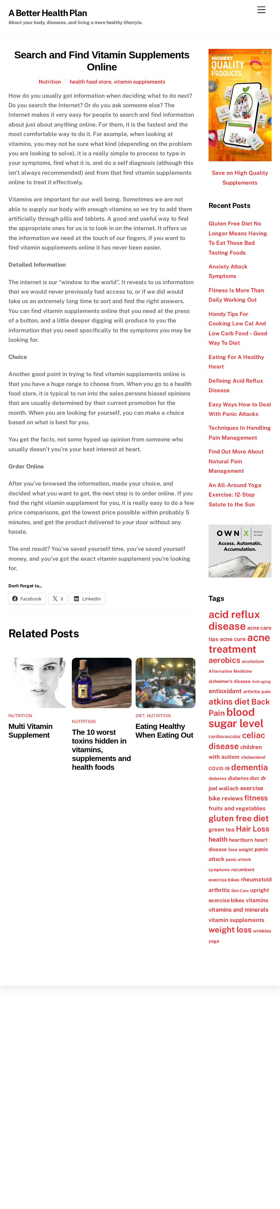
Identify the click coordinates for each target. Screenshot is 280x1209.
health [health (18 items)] (218, 839)
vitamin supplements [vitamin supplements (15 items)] (236, 919)
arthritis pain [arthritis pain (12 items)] (257, 691)
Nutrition (50, 81)
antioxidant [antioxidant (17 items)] (225, 691)
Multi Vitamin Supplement (30, 730)
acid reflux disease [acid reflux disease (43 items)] (234, 619)
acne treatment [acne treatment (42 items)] (239, 642)
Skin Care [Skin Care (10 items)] (240, 890)
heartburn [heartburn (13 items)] (241, 840)
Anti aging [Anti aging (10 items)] (261, 681)
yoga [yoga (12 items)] (214, 941)
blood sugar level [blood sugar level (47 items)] (236, 718)
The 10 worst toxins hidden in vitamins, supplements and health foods (101, 749)
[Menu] (261, 10)
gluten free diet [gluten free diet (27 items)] (239, 818)
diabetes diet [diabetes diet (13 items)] (243, 778)
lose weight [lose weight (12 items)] (240, 849)
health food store (90, 81)
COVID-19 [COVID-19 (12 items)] (219, 768)
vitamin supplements (139, 81)
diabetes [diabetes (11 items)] (217, 778)
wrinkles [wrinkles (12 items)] (262, 931)
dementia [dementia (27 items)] (249, 767)
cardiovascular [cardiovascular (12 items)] (225, 736)
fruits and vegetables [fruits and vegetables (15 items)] (237, 808)
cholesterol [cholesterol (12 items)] (253, 757)
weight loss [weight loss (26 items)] (230, 929)
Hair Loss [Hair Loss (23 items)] (252, 828)
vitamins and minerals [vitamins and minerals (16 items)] (238, 909)
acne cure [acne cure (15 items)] (233, 639)
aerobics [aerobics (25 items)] (224, 660)
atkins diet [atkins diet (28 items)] (229, 701)
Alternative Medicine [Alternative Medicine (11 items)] (230, 671)
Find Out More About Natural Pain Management (236, 461)
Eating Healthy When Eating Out (164, 730)
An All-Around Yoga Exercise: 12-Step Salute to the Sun (235, 494)
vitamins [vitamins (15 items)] (257, 900)
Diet (140, 715)
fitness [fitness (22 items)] (256, 797)
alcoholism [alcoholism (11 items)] (253, 661)
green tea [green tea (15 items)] (221, 829)
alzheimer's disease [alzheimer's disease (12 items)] (229, 681)
